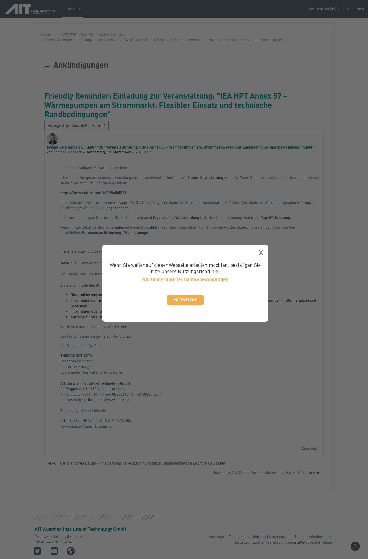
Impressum (215, 536)
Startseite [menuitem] (72, 9)
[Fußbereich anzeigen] (355, 546)
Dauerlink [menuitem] (309, 456)
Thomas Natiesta (68, 152)
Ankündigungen (112, 34)
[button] (324, 9)
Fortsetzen (185, 299)
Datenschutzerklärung (247, 536)
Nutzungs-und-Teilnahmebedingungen (185, 279)
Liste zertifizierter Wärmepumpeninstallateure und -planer (284, 542)
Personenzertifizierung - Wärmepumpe (116, 234)
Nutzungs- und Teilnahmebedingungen (301, 536)
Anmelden (355, 9)
